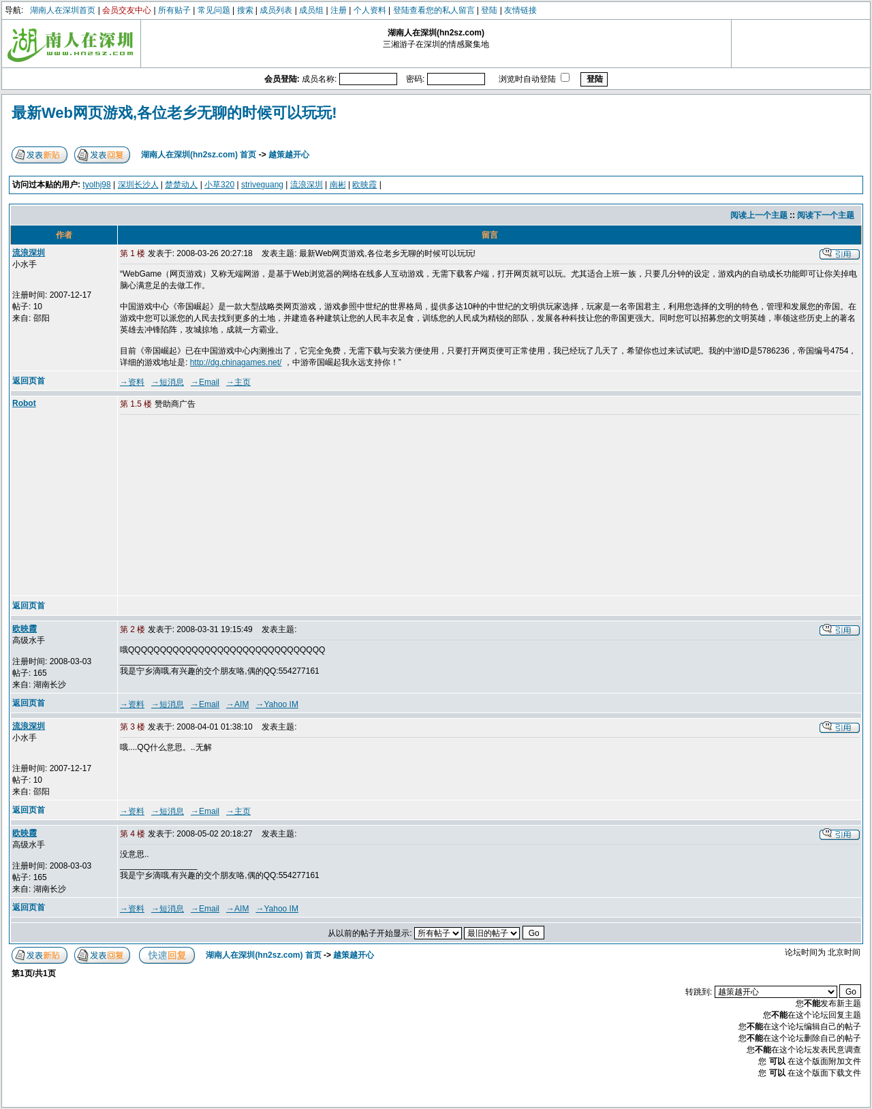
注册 (338, 10)
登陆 (489, 10)
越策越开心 (288, 154)
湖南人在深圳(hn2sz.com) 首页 (198, 154)
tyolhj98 (96, 184)
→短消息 (167, 382)
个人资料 (370, 10)
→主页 (238, 382)
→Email (205, 382)
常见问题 (214, 10)
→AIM (237, 704)
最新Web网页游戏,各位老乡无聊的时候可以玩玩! (174, 112)
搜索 (245, 10)
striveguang (262, 184)
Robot (24, 403)
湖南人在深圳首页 (62, 10)
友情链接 (520, 10)
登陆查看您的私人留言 (434, 10)
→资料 (132, 382)
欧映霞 (364, 184)
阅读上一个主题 (759, 215)
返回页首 (28, 381)
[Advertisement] (224, 506)
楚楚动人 (181, 184)
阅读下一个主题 (825, 215)
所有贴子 (174, 10)
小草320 (219, 184)
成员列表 (276, 10)
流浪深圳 (306, 184)
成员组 (311, 10)
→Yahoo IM (276, 704)
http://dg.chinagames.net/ (236, 362)
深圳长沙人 (138, 184)
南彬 (338, 184)
